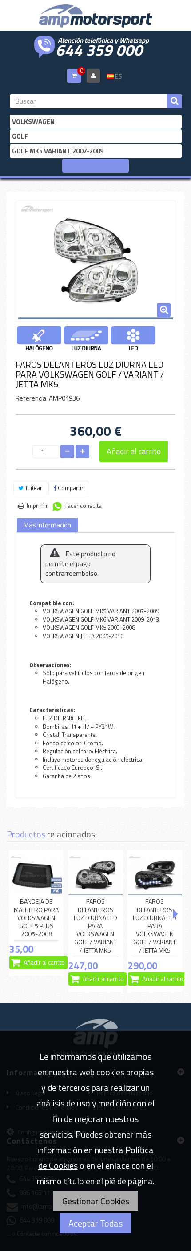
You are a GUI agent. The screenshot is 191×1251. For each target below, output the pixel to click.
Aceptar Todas (95, 1223)
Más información (47, 525)
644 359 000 (99, 49)
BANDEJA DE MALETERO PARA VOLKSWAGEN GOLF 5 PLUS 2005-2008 (36, 917)
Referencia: (32, 398)
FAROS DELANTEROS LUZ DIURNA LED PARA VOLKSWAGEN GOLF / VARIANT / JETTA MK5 (95, 925)
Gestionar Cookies (95, 1201)
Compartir (68, 487)
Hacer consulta (83, 505)
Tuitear (30, 487)
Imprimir (37, 505)
